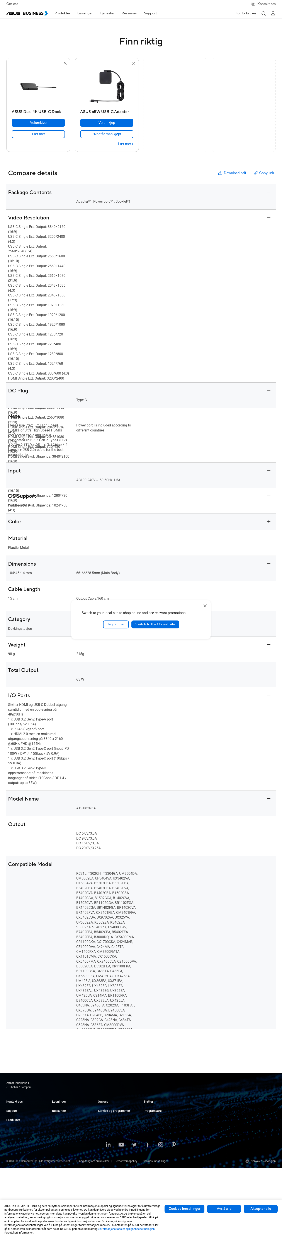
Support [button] (154, 13)
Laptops (57, 1105)
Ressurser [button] (133, 13)
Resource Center (154, 1105)
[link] (38, 134)
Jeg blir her (116, 624)
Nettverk (57, 1164)
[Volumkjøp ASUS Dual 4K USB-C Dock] (38, 123)
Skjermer (57, 1125)
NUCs (55, 1118)
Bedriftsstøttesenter (201, 1135)
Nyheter (148, 1118)
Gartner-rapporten (154, 1125)
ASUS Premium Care (18, 1141)
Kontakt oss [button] (263, 4)
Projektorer (59, 1131)
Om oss (12, 4)
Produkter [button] (66, 13)
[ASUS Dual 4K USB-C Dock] (38, 111)
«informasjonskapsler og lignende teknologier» (126, 1228)
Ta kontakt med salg (18, 1105)
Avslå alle (224, 1208)
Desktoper (58, 1112)
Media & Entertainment (112, 1155)
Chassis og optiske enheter (69, 1171)
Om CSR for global (155, 1148)
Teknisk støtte (15, 1128)
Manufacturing (107, 1138)
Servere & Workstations (66, 1138)
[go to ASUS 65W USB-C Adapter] (107, 86)
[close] (205, 606)
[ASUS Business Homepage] (27, 13)
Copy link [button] (263, 173)
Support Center (15, 1122)
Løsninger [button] (89, 13)
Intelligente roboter (63, 1184)
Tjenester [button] (111, 13)
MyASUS (240, 1105)
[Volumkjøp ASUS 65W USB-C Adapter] (106, 123)
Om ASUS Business (156, 1141)
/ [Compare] (49, 1083)
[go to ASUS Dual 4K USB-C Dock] (38, 86)
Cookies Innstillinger (184, 1208)
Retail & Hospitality (109, 1125)
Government (105, 1168)
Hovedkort (58, 1145)
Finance (103, 1162)
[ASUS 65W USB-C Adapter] (106, 111)
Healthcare (104, 1131)
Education (104, 1118)
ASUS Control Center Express (253, 1118)
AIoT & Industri (61, 1158)
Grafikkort (58, 1151)
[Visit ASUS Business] (18, 1084)
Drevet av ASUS (199, 1118)
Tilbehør (57, 1190)
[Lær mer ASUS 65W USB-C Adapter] (125, 144)
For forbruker (246, 13)
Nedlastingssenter (17, 1135)
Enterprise (104, 1112)
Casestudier (151, 1112)
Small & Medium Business (114, 1105)
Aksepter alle (260, 1208)
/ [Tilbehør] (37, 1083)
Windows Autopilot (246, 1125)
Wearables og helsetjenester (69, 1177)
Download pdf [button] (232, 173)
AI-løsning (104, 1175)
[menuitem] (66, 13)
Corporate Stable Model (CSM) (208, 1112)
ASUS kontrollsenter (247, 1112)
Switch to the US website (155, 624)
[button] (263, 13)
